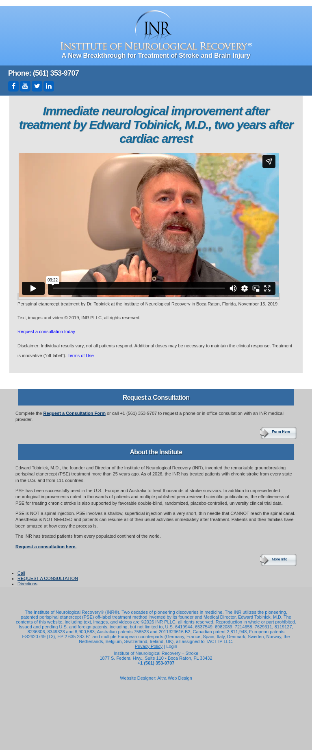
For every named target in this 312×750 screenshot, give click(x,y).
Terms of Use (80, 355)
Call (21, 573)
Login (171, 646)
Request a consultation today (46, 331)
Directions (27, 583)
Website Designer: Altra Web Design (156, 678)
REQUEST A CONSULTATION (47, 578)
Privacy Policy (148, 646)
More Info (279, 559)
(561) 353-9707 (56, 73)
